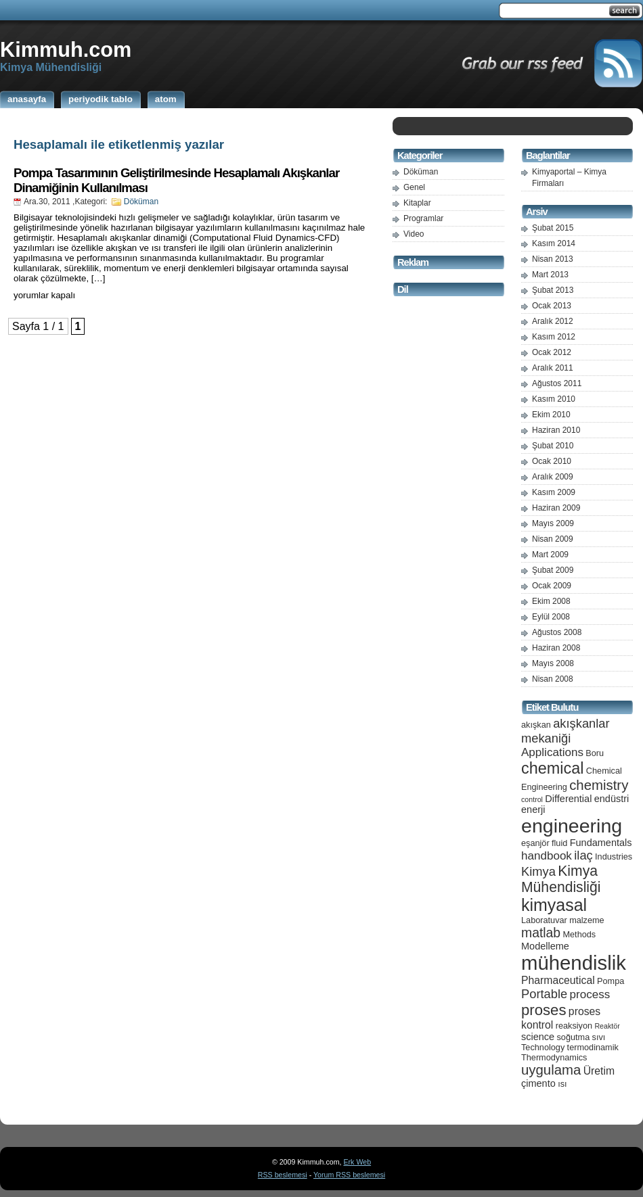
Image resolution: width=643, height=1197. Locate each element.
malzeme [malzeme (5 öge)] (586, 920)
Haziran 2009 (556, 508)
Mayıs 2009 (553, 523)
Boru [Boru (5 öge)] (594, 753)
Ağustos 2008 (556, 632)
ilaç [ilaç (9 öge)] (583, 855)
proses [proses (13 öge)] (544, 1010)
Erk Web (357, 1162)
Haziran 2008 (556, 648)
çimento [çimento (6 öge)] (538, 1083)
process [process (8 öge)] (590, 994)
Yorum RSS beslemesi (349, 1175)
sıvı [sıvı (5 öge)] (599, 1037)
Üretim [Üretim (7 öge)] (599, 1071)
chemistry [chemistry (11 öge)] (598, 785)
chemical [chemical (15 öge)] (552, 768)
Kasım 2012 (553, 337)
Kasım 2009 (553, 492)
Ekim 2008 (551, 601)
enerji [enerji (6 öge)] (533, 809)
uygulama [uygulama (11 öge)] (551, 1069)
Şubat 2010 (552, 445)
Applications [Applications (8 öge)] (552, 752)
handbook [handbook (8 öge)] (546, 855)
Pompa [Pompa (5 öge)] (610, 981)
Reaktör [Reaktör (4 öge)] (606, 1026)
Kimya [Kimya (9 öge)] (538, 871)
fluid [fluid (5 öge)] (559, 843)
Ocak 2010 (551, 461)
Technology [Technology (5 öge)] (542, 1047)
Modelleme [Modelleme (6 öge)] (545, 946)
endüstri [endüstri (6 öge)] (611, 798)
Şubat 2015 (552, 228)
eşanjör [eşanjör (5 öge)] (535, 843)
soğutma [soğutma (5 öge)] (573, 1037)
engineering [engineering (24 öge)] (571, 826)
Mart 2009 (550, 554)
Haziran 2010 (556, 430)
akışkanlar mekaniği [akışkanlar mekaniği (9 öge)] (565, 730)
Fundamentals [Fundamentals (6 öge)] (601, 842)
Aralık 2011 (552, 368)
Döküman (141, 201)
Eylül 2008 (551, 616)
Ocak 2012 (551, 352)
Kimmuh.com (65, 49)
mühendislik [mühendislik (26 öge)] (573, 963)
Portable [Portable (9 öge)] (544, 994)
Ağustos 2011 (556, 383)
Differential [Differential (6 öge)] (568, 798)
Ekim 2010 (551, 414)
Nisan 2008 (552, 679)
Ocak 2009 (551, 585)
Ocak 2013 (551, 305)
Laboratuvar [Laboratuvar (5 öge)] (544, 920)
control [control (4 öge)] (532, 799)
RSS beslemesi (282, 1175)
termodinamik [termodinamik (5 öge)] (593, 1047)
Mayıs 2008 (553, 663)
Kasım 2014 (553, 243)
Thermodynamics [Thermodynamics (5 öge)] (554, 1057)
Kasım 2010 (553, 399)
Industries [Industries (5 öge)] (613, 856)
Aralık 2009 (552, 477)
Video (413, 234)
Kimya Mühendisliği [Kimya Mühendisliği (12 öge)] (561, 879)
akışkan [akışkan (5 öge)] (536, 725)
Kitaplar (417, 203)
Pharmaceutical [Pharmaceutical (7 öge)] (558, 980)
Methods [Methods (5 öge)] (579, 934)
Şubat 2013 (552, 290)
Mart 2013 (550, 274)
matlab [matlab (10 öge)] (540, 932)
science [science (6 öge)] (537, 1036)
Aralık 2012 (552, 321)
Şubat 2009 (552, 570)
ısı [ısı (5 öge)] (562, 1084)
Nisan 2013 (552, 259)
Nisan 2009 (552, 539)
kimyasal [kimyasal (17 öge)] (554, 904)
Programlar (423, 218)
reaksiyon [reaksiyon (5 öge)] (574, 1025)
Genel (414, 187)
